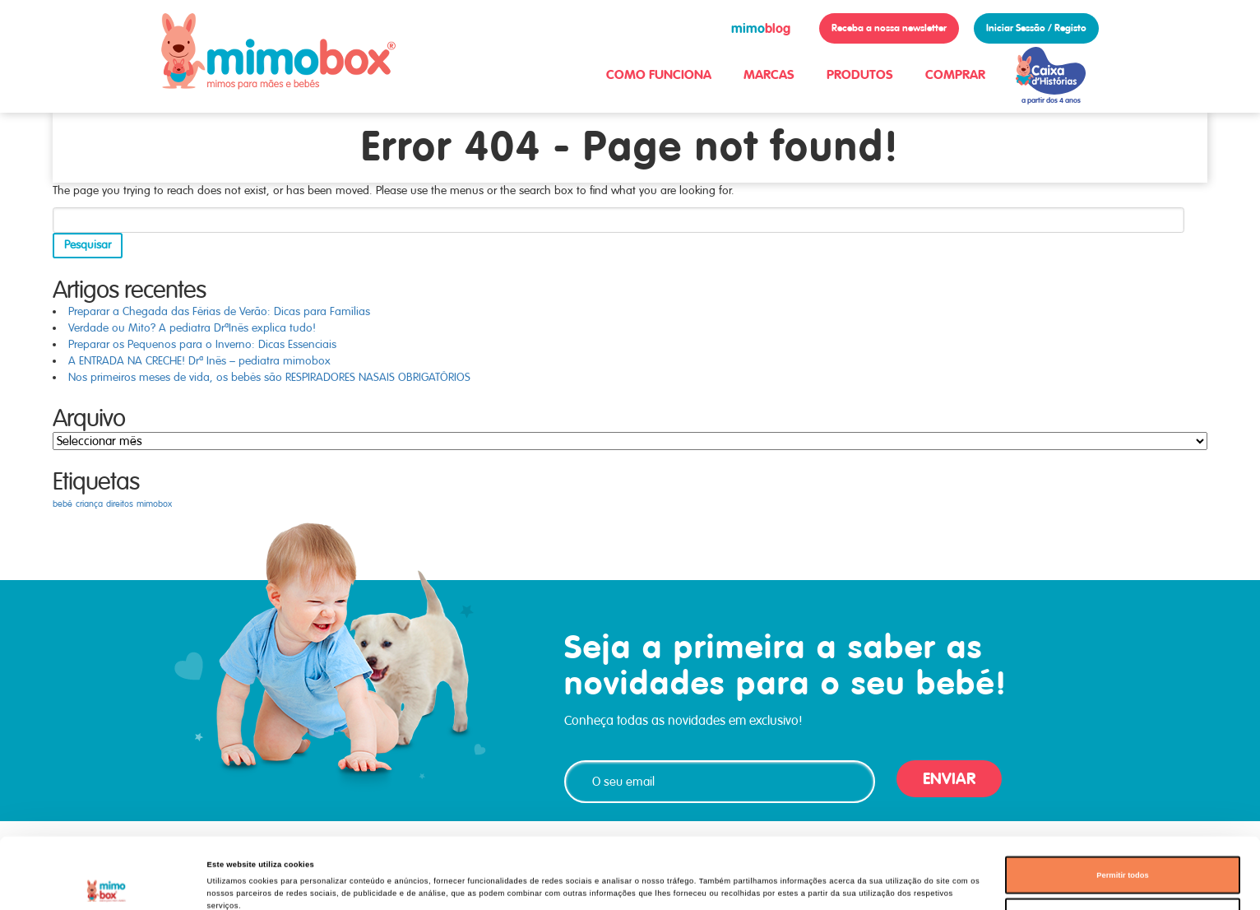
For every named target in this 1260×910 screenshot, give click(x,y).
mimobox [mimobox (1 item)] (154, 504)
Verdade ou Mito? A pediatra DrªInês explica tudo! (192, 328)
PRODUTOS (860, 74)
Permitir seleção (1122, 851)
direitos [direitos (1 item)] (119, 504)
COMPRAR (955, 74)
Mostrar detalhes (708, 883)
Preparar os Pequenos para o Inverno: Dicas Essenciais (202, 344)
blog (760, 28)
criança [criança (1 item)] (89, 504)
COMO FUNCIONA (658, 74)
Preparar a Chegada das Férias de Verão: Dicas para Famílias (219, 311)
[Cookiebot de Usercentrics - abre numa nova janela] (106, 882)
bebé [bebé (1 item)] (62, 504)
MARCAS (768, 74)
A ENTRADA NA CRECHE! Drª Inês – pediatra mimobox (199, 361)
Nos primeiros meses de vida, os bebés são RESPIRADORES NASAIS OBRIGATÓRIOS (269, 377)
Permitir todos (1122, 809)
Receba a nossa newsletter (889, 28)
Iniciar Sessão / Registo (1036, 28)
